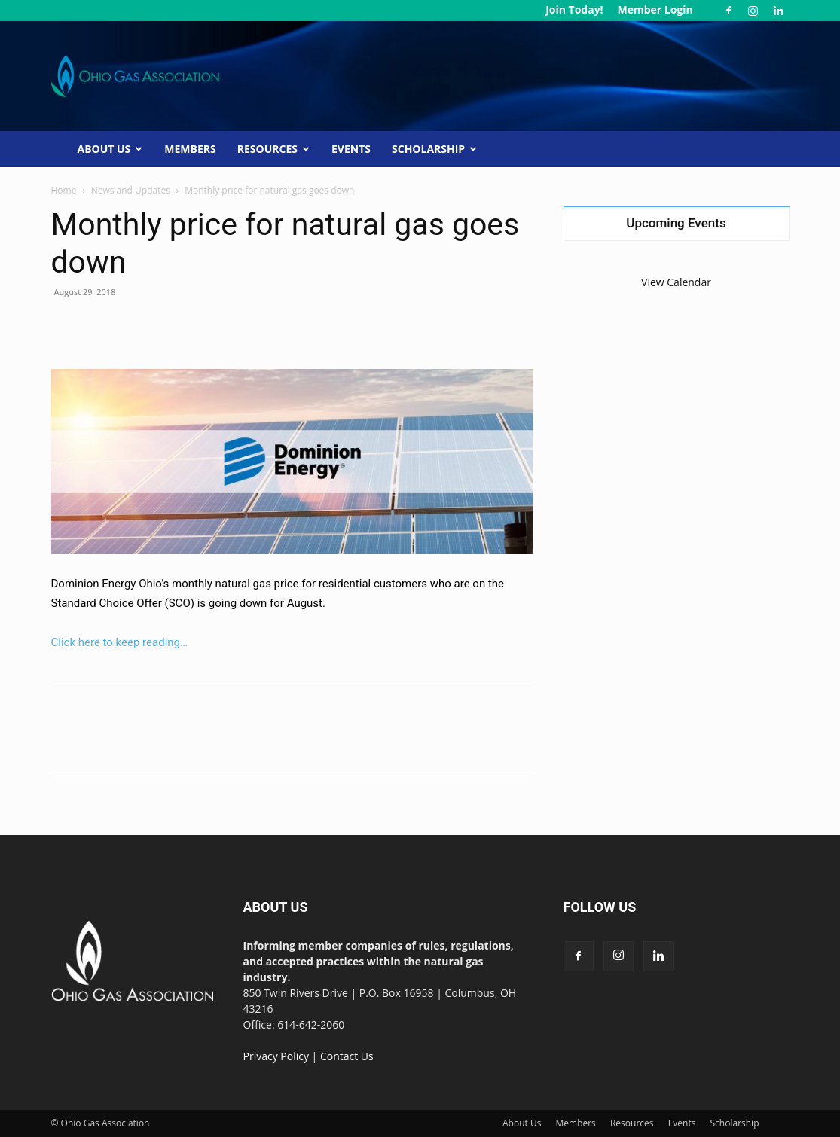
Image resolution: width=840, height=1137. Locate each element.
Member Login (654, 9)
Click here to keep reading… (119, 642)
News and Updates (130, 190)
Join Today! (574, 9)
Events (351, 149)
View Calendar (676, 282)
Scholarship (434, 149)
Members (189, 149)
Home (64, 190)
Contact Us (347, 1056)
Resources (273, 149)
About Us (110, 149)
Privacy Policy (276, 1056)
